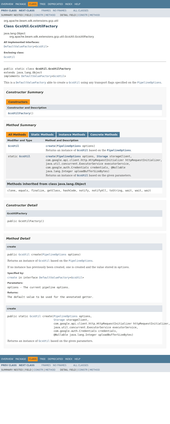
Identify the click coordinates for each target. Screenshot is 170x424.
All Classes (80, 10)
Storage (102, 156)
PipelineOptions (69, 145)
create (50, 145)
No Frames (59, 10)
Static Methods (42, 134)
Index (68, 4)
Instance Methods (72, 134)
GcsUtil (41, 46)
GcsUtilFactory (19, 113)
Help (77, 4)
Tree (43, 4)
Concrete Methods (104, 134)
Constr (38, 15)
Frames (46, 10)
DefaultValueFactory (19, 46)
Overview (7, 4)
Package (21, 4)
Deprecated (55, 4)
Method (50, 15)
